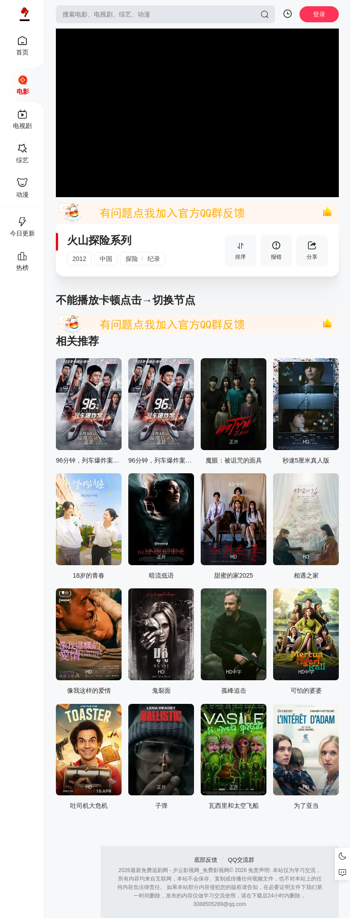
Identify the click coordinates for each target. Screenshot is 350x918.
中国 (106, 258)
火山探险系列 (99, 240)
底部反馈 (205, 859)
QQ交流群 (241, 859)
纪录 (154, 258)
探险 (132, 258)
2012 (79, 258)
